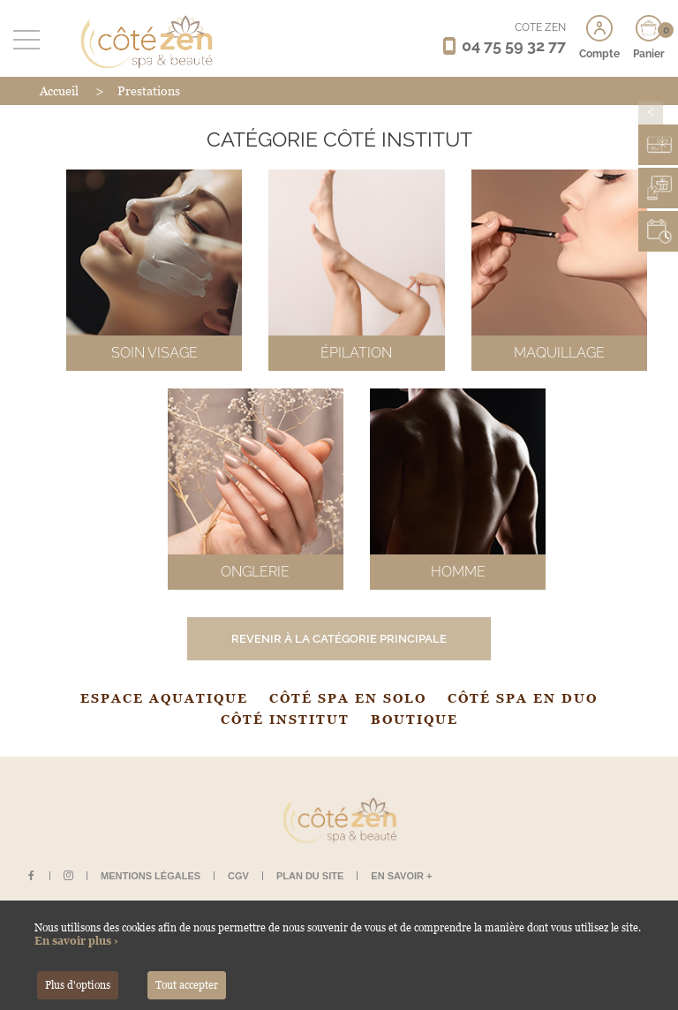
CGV (238, 876)
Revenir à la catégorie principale (339, 638)
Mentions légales (150, 876)
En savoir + (401, 876)
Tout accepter (186, 985)
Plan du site (309, 876)
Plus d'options (77, 985)
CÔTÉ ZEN (540, 27)
